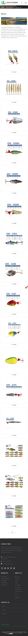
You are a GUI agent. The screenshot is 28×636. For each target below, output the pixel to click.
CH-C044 (14, 374)
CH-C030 (14, 526)
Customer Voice (18, 591)
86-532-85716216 (7, 561)
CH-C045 (14, 344)
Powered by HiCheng (18, 633)
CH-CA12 (14, 72)
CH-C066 (14, 132)
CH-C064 (14, 162)
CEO (16, 593)
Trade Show (18, 585)
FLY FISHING (3, 576)
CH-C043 (14, 405)
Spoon (24, 7)
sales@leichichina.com (8, 563)
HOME (2, 7)
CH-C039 (14, 435)
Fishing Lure (18, 7)
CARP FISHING (4, 582)
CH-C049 (14, 284)
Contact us (17, 597)
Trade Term (17, 578)
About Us (17, 576)
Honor (16, 595)
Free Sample (18, 589)
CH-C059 (14, 193)
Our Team (17, 587)
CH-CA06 (14, 102)
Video (16, 582)
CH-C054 (14, 253)
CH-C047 (14, 314)
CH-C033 (14, 465)
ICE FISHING (3, 585)
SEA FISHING (4, 580)
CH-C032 (14, 496)
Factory (16, 580)
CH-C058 (14, 223)
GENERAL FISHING (10, 7)
